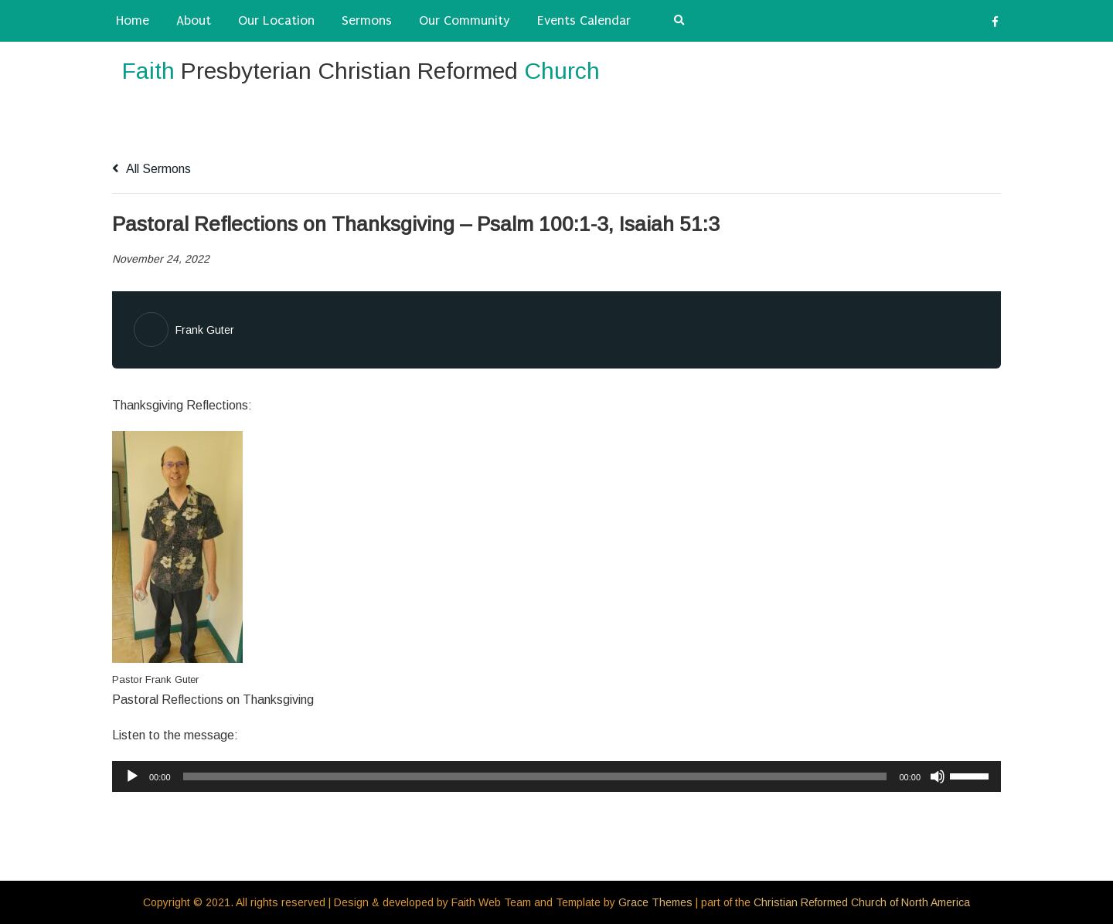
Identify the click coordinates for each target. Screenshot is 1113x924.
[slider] (535, 776)
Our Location (276, 20)
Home (132, 20)
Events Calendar (584, 20)
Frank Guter (204, 330)
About (193, 20)
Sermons (367, 20)
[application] (556, 776)
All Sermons (151, 168)
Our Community (464, 20)
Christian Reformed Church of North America (862, 902)
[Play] (132, 776)
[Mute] (937, 776)
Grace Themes (655, 902)
